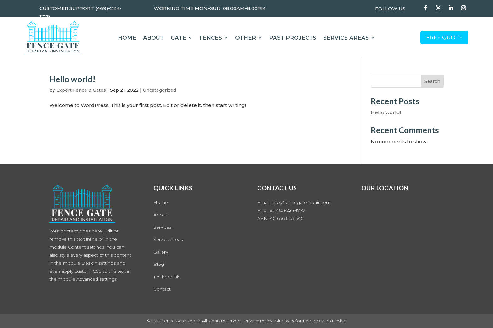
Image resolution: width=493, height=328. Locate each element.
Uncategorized (159, 90)
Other (245, 38)
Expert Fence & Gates (81, 90)
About (153, 38)
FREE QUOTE (444, 37)
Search (432, 81)
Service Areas (346, 38)
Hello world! (72, 79)
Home (127, 38)
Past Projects (292, 38)
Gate (178, 38)
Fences (210, 38)
